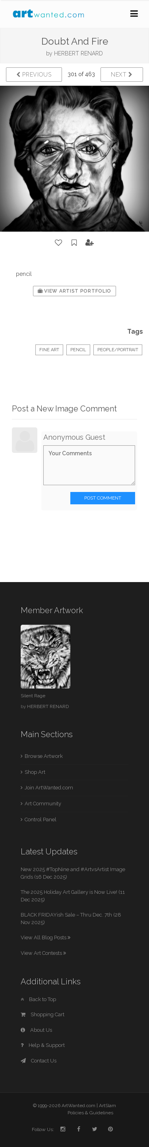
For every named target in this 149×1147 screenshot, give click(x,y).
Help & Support (43, 1045)
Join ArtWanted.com (49, 788)
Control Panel (40, 819)
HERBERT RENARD (78, 53)
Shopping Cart (42, 1014)
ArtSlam (107, 1105)
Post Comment (102, 498)
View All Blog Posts (45, 937)
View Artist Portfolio (74, 291)
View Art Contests (43, 953)
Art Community (43, 804)
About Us (36, 1030)
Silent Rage (33, 695)
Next (122, 74)
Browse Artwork (44, 756)
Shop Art (35, 772)
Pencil (78, 349)
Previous (34, 74)
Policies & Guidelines (90, 1113)
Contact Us (38, 1061)
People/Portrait (117, 349)
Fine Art (49, 349)
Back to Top (38, 999)
